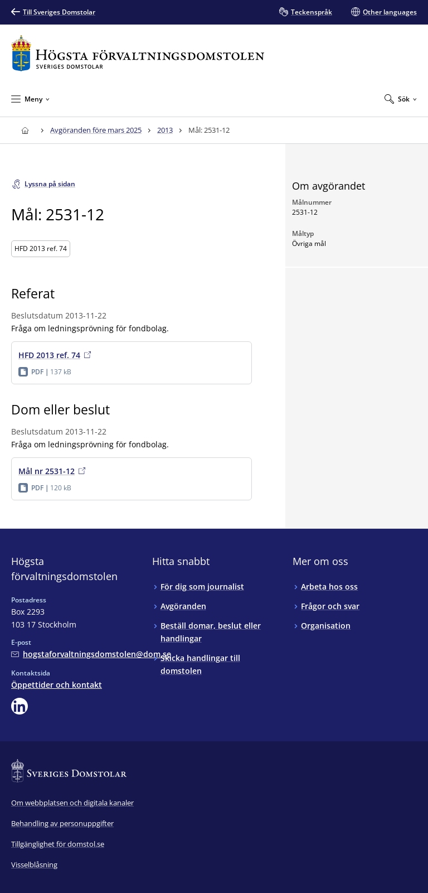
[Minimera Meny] (30, 98)
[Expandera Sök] (400, 98)
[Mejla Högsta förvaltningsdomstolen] (91, 654)
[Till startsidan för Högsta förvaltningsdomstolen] (137, 53)
